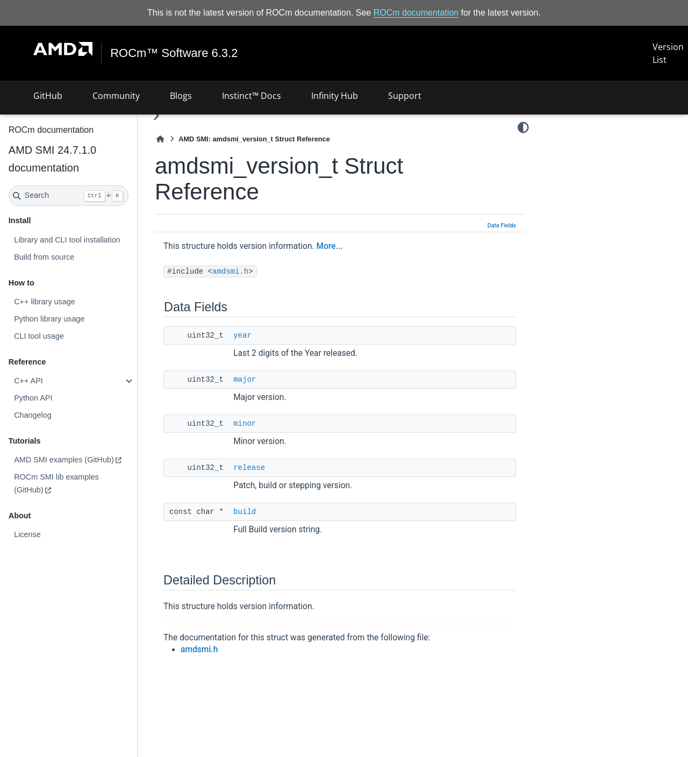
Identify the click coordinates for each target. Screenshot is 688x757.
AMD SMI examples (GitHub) (64, 459)
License (27, 534)
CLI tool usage (39, 336)
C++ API (28, 380)
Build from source (44, 257)
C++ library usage (44, 301)
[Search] (68, 195)
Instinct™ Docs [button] (251, 96)
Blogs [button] (181, 96)
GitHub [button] (47, 96)
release (249, 467)
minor (244, 423)
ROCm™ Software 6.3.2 (174, 53)
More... (330, 246)
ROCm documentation (416, 12)
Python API (33, 398)
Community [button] (116, 96)
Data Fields (502, 225)
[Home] (160, 139)
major (244, 379)
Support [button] (404, 96)
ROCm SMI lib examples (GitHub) (56, 483)
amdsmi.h (230, 271)
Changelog (33, 415)
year (242, 335)
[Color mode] (523, 127)
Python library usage (49, 319)
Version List (668, 53)
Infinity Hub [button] (334, 96)
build (244, 512)
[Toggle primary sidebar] (156, 116)
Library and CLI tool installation (67, 239)
